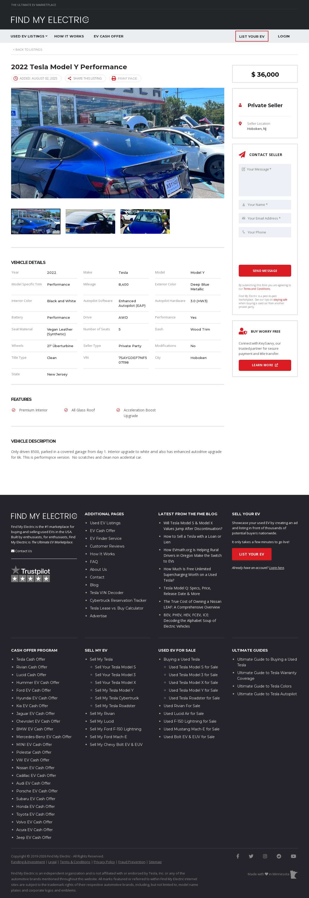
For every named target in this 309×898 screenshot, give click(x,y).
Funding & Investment (28, 846)
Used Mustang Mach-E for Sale (192, 713)
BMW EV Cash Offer (34, 713)
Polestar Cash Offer (33, 736)
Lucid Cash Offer (31, 659)
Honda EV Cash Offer (35, 790)
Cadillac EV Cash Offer (36, 760)
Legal (52, 846)
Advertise (98, 600)
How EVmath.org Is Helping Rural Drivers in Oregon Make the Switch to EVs (193, 540)
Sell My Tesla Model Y (114, 674)
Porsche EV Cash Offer (37, 775)
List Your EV (251, 538)
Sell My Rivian (102, 698)
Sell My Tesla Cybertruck (117, 682)
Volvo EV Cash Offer (34, 806)
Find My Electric (23, 511)
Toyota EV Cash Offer (35, 798)
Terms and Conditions (257, 289)
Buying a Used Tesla (182, 643)
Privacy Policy (104, 846)
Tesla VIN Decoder (106, 577)
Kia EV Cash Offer (32, 690)
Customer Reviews (107, 530)
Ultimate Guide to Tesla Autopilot (267, 678)
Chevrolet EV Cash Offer (38, 705)
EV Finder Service (106, 523)
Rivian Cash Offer (31, 651)
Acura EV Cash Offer (34, 814)
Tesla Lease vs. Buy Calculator (116, 592)
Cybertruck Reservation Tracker (118, 585)
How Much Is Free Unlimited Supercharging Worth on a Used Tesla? (190, 559)
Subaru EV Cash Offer (35, 783)
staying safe (280, 299)
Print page (124, 78)
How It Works (69, 36)
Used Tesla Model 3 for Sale (193, 659)
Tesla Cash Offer (30, 643)
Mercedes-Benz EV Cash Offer (44, 721)
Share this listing (85, 78)
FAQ (94, 546)
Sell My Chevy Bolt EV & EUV (116, 729)
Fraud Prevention (131, 846)
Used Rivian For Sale (182, 690)
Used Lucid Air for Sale (184, 698)
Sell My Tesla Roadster (115, 690)
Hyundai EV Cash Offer (37, 682)
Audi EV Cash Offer (33, 767)
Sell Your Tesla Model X (115, 667)
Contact (97, 561)
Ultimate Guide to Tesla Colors (264, 670)
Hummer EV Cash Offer (37, 667)
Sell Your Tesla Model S (115, 651)
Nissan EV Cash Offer (35, 752)
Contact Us (23, 535)
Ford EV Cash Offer (33, 674)
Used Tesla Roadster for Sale (194, 682)
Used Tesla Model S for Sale (193, 651)
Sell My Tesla (101, 643)
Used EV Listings (27, 36)
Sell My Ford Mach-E (108, 721)
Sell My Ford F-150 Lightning (115, 713)
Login (284, 36)
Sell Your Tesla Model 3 (115, 659)
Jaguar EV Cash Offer (35, 698)
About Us (98, 554)
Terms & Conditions (75, 846)
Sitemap (155, 846)
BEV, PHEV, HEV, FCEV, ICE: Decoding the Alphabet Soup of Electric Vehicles (190, 605)
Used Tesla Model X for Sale (193, 667)
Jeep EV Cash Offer (33, 821)
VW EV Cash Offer (32, 744)
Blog (94, 569)
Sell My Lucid (102, 705)
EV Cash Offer (108, 36)
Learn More (265, 365)
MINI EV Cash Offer (34, 729)
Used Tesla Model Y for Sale (193, 674)
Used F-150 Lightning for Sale (190, 705)
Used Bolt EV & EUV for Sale (189, 721)
